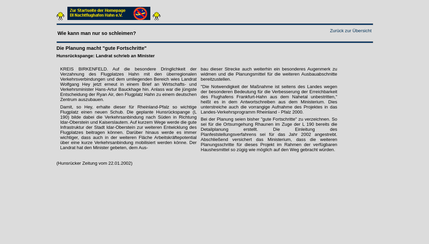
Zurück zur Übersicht (350, 30)
